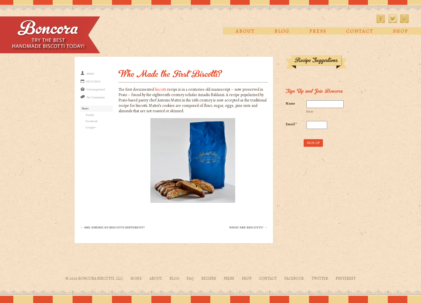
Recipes (208, 278)
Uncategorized (96, 89)
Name (290, 103)
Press (317, 30)
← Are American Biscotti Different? (112, 227)
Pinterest (404, 18)
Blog (281, 30)
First (309, 111)
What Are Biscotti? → (248, 227)
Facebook (380, 18)
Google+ (91, 127)
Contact (359, 30)
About (245, 30)
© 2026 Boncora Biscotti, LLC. (94, 278)
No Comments (96, 97)
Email (291, 124)
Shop (400, 30)
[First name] (325, 104)
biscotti (160, 89)
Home (136, 278)
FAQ (190, 278)
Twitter (392, 18)
